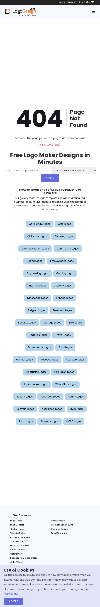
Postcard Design (59, 529)
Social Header (17, 549)
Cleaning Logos (63, 236)
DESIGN (50, 178)
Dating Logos (34, 261)
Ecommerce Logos (39, 347)
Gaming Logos (65, 273)
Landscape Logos (37, 298)
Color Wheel (16, 562)
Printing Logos (64, 298)
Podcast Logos (49, 359)
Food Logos (65, 347)
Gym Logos (76, 409)
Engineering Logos (38, 273)
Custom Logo (17, 529)
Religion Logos (36, 310)
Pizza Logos (26, 421)
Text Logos (75, 322)
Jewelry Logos (62, 285)
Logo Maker (16, 520)
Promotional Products (62, 524)
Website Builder (18, 533)
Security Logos (27, 322)
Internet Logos (37, 285)
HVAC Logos (73, 421)
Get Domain (16, 553)
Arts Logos (64, 224)
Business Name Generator (23, 557)
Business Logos (50, 421)
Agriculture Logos (39, 224)
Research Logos (62, 310)
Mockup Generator (19, 545)
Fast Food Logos (50, 396)
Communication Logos (35, 248)
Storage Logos (52, 322)
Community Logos (68, 248)
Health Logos (76, 396)
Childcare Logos (37, 236)
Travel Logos (63, 335)
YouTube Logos (75, 359)
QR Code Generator (20, 537)
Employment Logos (62, 261)
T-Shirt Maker (17, 541)
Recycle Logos (25, 409)
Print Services (58, 520)
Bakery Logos (24, 396)
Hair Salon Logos (64, 372)
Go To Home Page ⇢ (50, 145)
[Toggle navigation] (93, 12)
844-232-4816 (86, 2)
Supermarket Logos (36, 384)
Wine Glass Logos (65, 384)
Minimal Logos (24, 359)
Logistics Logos (38, 335)
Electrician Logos (36, 372)
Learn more (11, 594)
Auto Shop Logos (52, 409)
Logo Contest (17, 524)
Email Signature (59, 533)
